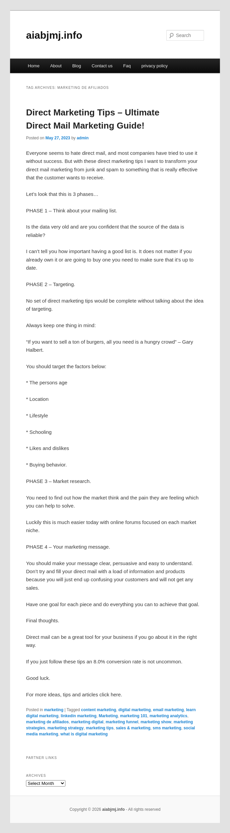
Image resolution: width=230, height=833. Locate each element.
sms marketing (167, 728)
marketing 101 (133, 716)
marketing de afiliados (47, 722)
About (56, 65)
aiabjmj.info (54, 35)
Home (33, 65)
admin (82, 138)
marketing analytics (168, 716)
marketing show (156, 722)
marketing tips (100, 728)
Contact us (102, 65)
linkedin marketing (78, 716)
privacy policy (154, 65)
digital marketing (134, 709)
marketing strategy (66, 728)
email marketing (168, 709)
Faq (127, 65)
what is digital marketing (84, 734)
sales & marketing (133, 728)
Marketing (108, 716)
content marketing (98, 709)
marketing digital (87, 722)
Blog (76, 65)
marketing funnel (122, 722)
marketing (53, 709)
